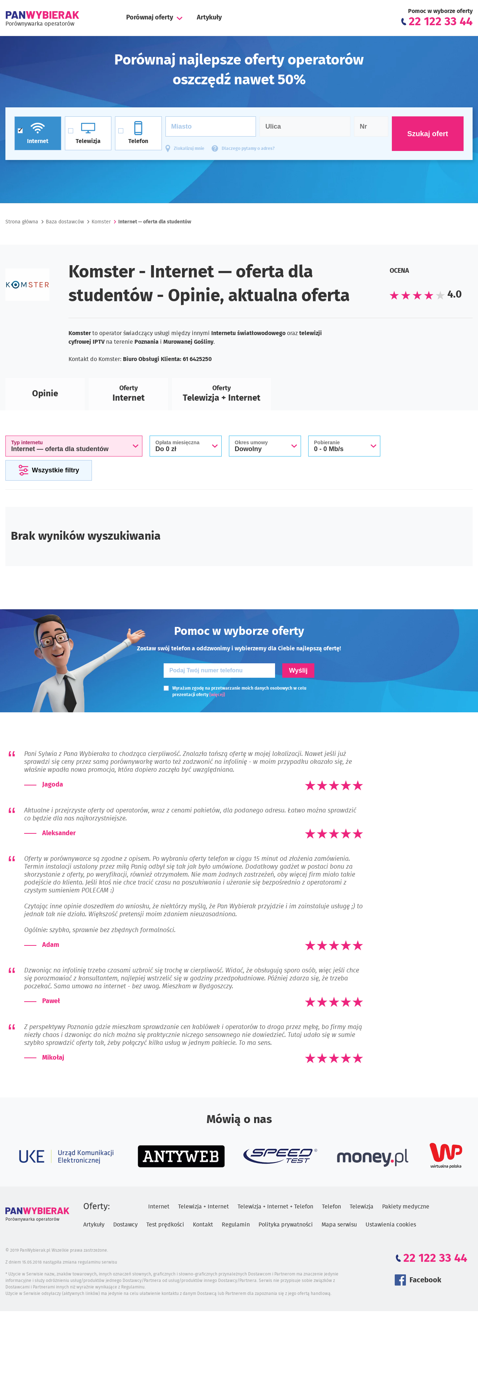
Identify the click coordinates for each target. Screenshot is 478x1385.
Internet (158, 1207)
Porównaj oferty (149, 17)
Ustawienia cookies (391, 1225)
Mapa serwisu (339, 1225)
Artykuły (209, 17)
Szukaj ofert (427, 134)
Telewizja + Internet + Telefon (275, 1207)
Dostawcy (125, 1225)
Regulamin (236, 1225)
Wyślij (298, 670)
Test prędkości (165, 1225)
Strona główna (21, 221)
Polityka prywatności (285, 1225)
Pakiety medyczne (405, 1207)
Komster (101, 221)
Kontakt (203, 1225)
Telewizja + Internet (203, 1207)
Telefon (331, 1207)
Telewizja (361, 1207)
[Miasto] (210, 126)
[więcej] (217, 694)
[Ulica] (305, 126)
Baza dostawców (65, 221)
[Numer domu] (371, 126)
